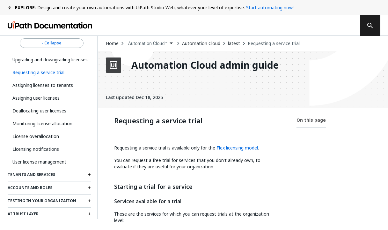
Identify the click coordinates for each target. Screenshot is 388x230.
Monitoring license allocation (42, 123)
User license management (39, 161)
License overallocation (35, 136)
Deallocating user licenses (39, 110)
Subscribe (267, 25)
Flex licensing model (237, 147)
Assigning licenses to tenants (42, 85)
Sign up (337, 25)
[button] (49, 72)
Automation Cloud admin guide (205, 65)
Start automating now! (270, 7)
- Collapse (51, 43)
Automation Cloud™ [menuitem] (148, 43)
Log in (305, 25)
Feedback (221, 25)
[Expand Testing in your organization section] (89, 201)
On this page (311, 120)
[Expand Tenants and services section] (89, 175)
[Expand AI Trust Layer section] (89, 214)
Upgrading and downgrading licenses (50, 59)
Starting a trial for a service (153, 187)
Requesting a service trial (274, 43)
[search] (370, 25)
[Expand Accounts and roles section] (89, 188)
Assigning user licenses (36, 98)
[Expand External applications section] (89, 227)
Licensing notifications (35, 149)
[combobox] (150, 43)
